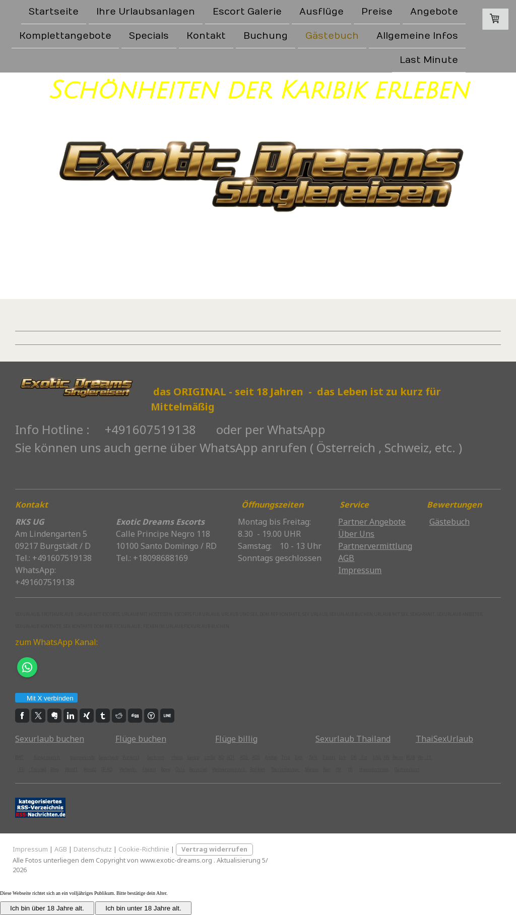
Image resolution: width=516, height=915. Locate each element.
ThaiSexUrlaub (444, 738)
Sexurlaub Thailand (353, 738)
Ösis (180, 769)
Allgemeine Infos (417, 37)
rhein (177, 757)
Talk (313, 757)
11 (428, 757)
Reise (398, 757)
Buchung (265, 37)
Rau (327, 769)
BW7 (19, 757)
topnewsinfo (82, 757)
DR (353, 757)
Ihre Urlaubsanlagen (145, 12)
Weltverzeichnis (229, 769)
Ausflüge (321, 12)
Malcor (312, 769)
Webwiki (128, 769)
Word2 (90, 769)
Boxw (165, 769)
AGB (60, 849)
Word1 (71, 769)
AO (221, 757)
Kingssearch (47, 757)
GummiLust (407, 769)
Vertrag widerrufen (214, 849)
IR (350, 769)
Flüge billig (236, 738)
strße (209, 757)
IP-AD (106, 769)
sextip (193, 757)
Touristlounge (285, 769)
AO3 (244, 757)
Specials (149, 37)
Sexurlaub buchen (49, 738)
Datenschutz (93, 849)
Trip (286, 757)
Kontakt (206, 37)
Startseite (54, 12)
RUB (410, 757)
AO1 (231, 757)
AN (386, 757)
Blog (54, 769)
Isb (342, 757)
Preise (377, 12)
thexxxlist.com (374, 769)
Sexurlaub (108, 757)
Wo (420, 757)
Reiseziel (198, 769)
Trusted (37, 769)
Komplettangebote (65, 37)
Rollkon (257, 769)
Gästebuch (332, 37)
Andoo (271, 757)
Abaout (149, 769)
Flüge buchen (140, 738)
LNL (377, 757)
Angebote (434, 12)
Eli (21, 769)
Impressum (30, 849)
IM (338, 769)
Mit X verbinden (46, 698)
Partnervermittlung (375, 545)
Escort (328, 757)
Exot (299, 757)
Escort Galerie (247, 12)
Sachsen (155, 757)
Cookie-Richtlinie (143, 849)
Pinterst (130, 757)
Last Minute (429, 62)
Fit (363, 757)
